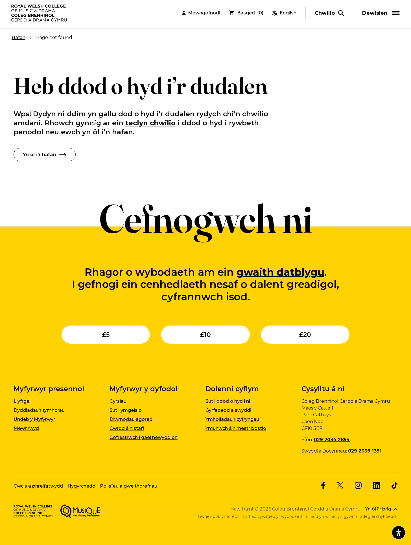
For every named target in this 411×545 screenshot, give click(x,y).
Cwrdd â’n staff (127, 428)
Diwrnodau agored (131, 419)
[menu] (382, 14)
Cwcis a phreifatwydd (38, 485)
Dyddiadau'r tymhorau (39, 410)
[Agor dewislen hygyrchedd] (398, 532)
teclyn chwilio (150, 123)
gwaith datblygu (280, 272)
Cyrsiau (118, 401)
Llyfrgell (23, 401)
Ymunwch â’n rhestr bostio (236, 428)
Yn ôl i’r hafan (44, 154)
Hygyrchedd (81, 485)
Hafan (18, 37)
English (284, 14)
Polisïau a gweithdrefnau (128, 485)
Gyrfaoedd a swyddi (228, 410)
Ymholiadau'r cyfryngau (232, 419)
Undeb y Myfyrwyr (34, 419)
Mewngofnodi (201, 14)
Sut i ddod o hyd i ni (228, 401)
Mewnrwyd (26, 428)
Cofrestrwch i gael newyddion (144, 437)
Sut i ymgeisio (126, 410)
